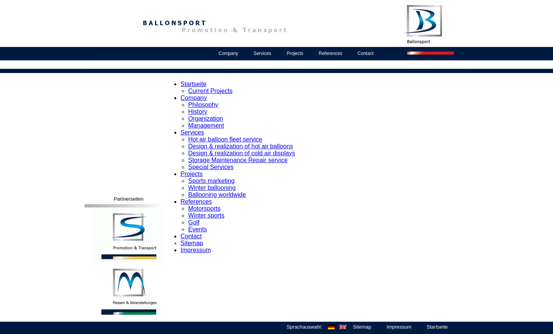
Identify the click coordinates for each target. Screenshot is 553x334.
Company (228, 53)
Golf (193, 222)
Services (262, 53)
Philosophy (203, 104)
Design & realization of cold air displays (241, 153)
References (330, 53)
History (197, 111)
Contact (365, 53)
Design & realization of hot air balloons (240, 146)
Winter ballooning (212, 187)
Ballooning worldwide (217, 194)
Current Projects (210, 91)
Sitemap (191, 243)
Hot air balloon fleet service (225, 139)
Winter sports (206, 215)
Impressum (195, 250)
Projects (294, 53)
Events (197, 229)
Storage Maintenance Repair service (238, 160)
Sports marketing (211, 181)
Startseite (193, 84)
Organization (205, 118)
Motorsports (204, 208)
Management (206, 125)
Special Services (210, 167)
